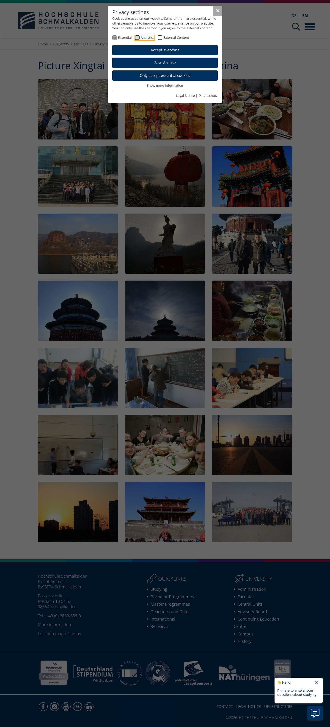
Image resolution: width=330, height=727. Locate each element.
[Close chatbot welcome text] (317, 683)
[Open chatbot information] (315, 713)
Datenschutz (208, 95)
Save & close (165, 62)
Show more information (165, 85)
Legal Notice (185, 95)
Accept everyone (165, 50)
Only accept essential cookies (165, 75)
